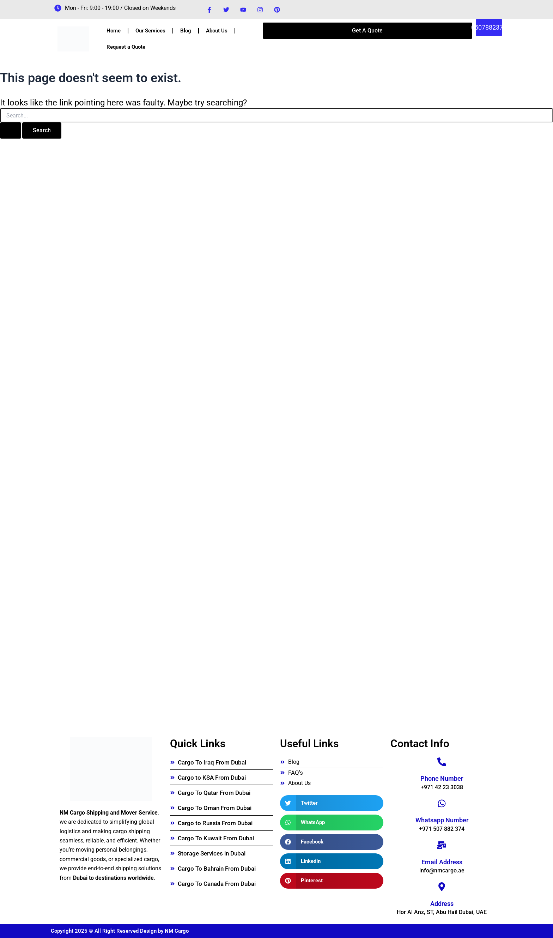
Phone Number (441, 778)
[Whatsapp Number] (441, 803)
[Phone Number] (441, 761)
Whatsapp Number (441, 820)
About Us (216, 31)
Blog (185, 31)
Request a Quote (126, 47)
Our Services (150, 31)
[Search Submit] (10, 130)
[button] (331, 803)
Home (114, 31)
